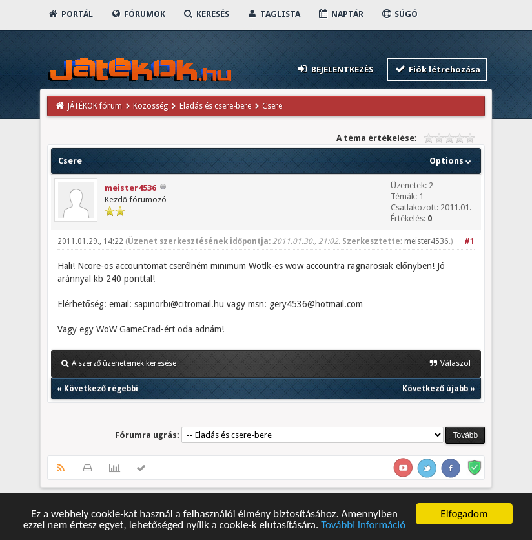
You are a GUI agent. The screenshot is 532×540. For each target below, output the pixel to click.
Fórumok (137, 14)
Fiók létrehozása (437, 68)
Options (451, 161)
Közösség (150, 106)
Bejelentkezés (334, 68)
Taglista (273, 14)
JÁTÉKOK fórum (95, 106)
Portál (70, 14)
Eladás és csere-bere (215, 106)
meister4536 (130, 188)
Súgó (399, 14)
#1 (469, 241)
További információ (363, 525)
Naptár (340, 14)
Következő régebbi (101, 388)
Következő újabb (435, 388)
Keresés (206, 14)
